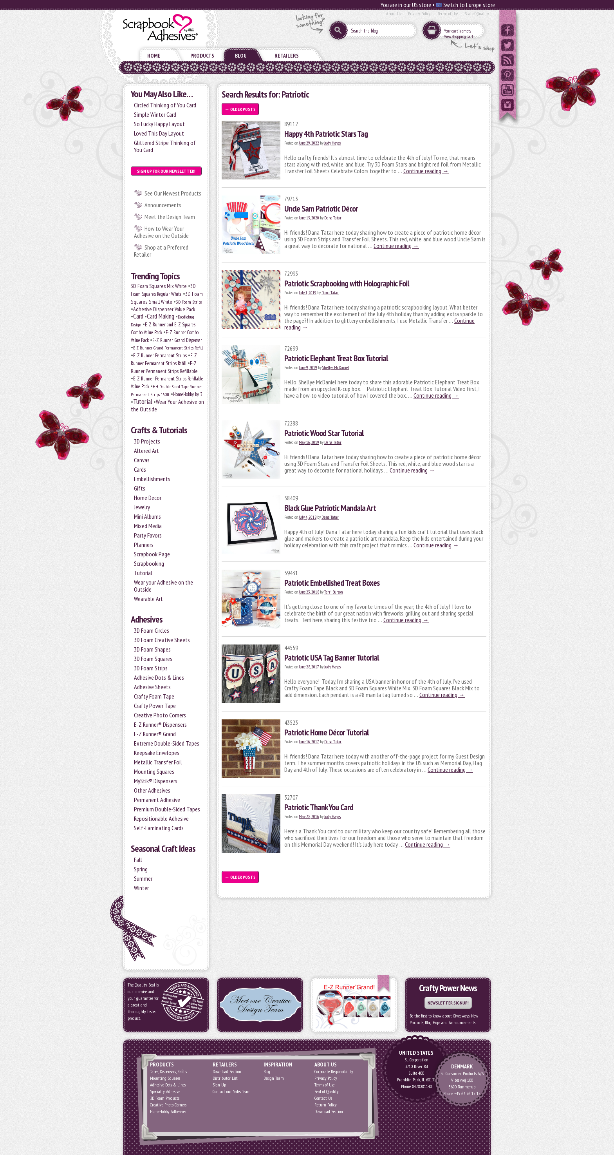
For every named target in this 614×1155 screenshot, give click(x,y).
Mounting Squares (154, 771)
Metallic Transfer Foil (158, 762)
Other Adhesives (152, 790)
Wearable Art (148, 599)
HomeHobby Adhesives (168, 1111)
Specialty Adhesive (165, 1091)
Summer (143, 878)
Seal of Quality (477, 13)
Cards (140, 469)
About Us (393, 13)
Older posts (240, 109)
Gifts (139, 488)
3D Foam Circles (151, 630)
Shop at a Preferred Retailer (161, 250)
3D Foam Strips (189, 302)
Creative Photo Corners (160, 715)
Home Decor (147, 497)
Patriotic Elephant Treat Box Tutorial (336, 358)
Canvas (142, 460)
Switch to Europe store (465, 5)
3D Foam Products (164, 1098)
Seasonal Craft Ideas (163, 848)
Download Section (227, 1071)
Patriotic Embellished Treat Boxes (331, 582)
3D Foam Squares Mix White (159, 286)
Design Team (274, 1078)
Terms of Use (448, 13)
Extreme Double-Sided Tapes (166, 743)
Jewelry (142, 507)
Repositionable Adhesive (161, 818)
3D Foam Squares (153, 659)
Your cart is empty (457, 31)
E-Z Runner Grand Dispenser (177, 340)
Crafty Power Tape (155, 706)
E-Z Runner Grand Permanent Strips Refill (168, 348)
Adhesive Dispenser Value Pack (164, 309)
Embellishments (152, 479)
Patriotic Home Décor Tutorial (326, 732)
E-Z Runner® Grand (155, 734)
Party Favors (148, 535)
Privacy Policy (419, 13)
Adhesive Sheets (152, 687)
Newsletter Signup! (448, 1003)
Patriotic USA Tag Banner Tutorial (331, 657)
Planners (144, 545)
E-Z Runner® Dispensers (160, 724)
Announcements (162, 205)
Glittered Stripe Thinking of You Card (165, 146)
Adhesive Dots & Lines (159, 677)
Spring (141, 869)
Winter (141, 888)
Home (154, 55)
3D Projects (147, 441)
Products (202, 55)
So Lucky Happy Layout (159, 124)
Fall (138, 860)
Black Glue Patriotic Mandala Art (330, 507)
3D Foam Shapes (152, 649)
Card (138, 316)
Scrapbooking (149, 563)
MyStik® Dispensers (155, 781)
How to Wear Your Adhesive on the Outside (161, 231)
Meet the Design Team (169, 217)
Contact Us (323, 1098)
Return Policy (325, 1105)
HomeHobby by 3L (188, 394)
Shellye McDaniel (335, 367)
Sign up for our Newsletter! (166, 171)
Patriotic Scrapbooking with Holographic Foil (346, 283)
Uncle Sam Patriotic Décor (321, 208)
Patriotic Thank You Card (318, 807)
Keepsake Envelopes (156, 753)
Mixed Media (148, 526)
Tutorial (142, 401)
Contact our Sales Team (232, 1091)
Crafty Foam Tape (154, 696)
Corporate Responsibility (333, 1071)
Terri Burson (333, 592)
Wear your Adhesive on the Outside (163, 585)
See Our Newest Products (172, 193)
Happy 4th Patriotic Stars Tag (326, 133)
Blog (241, 55)
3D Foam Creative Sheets (162, 640)
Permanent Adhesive (157, 800)
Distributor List (225, 1078)
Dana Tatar (332, 218)
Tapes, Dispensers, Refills (168, 1071)
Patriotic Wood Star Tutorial (323, 432)
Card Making (160, 316)
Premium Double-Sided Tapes (167, 809)
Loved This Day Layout (159, 133)
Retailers (286, 55)
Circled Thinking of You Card (165, 105)
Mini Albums (147, 516)
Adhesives (147, 619)
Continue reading (426, 171)
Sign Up (219, 1085)
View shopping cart (458, 36)
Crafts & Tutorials (159, 430)
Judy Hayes (332, 143)
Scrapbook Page (152, 554)
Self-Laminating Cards (159, 828)
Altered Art (146, 450)
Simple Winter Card (155, 114)
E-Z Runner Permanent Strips (160, 355)
